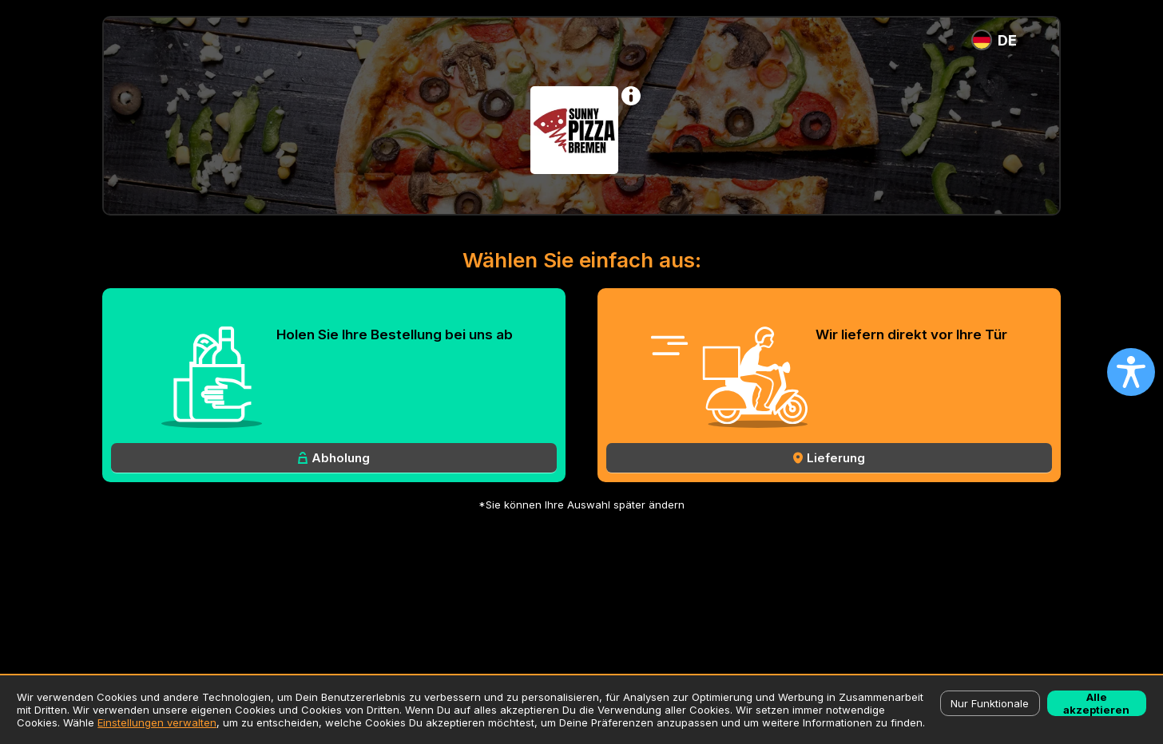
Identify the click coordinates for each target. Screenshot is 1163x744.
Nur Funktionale (990, 703)
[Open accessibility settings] (1131, 372)
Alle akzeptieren (1096, 703)
